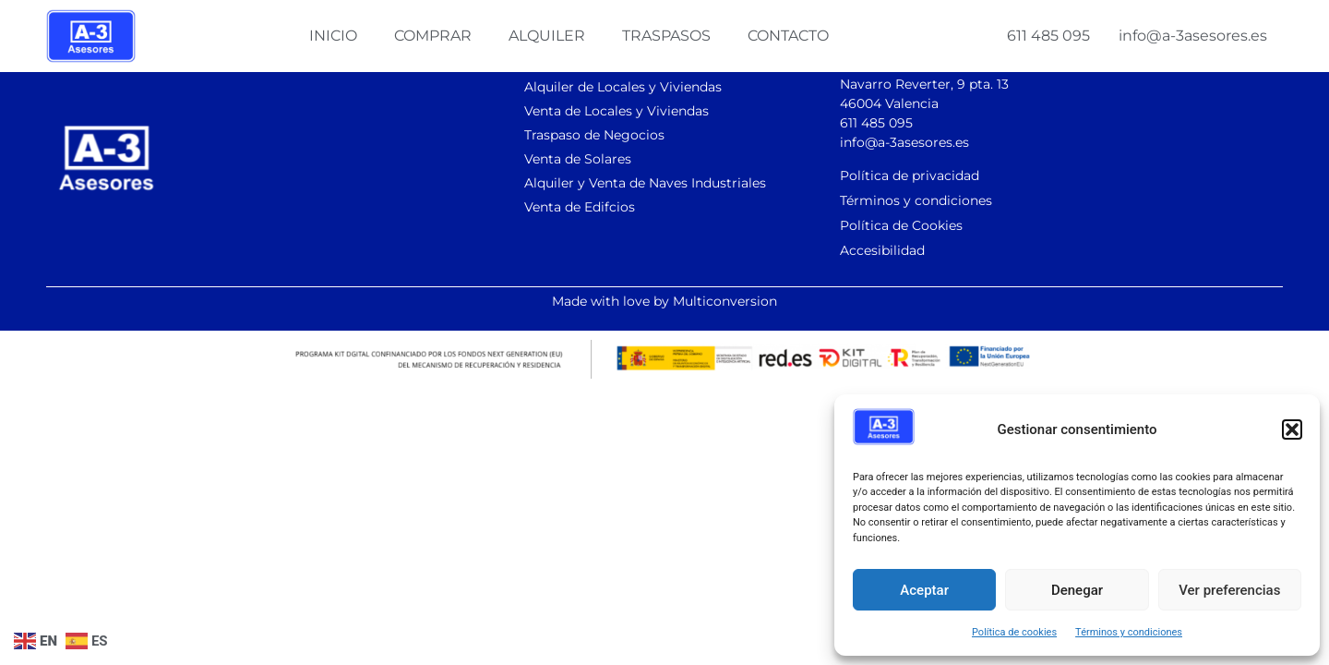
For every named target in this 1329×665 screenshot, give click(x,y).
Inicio (333, 35)
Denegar (1077, 590)
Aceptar (924, 590)
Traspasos (666, 35)
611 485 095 (1048, 35)
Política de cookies (1014, 632)
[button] (1292, 429)
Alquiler (547, 35)
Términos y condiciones (1128, 632)
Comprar (433, 35)
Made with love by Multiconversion (664, 301)
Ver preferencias (1229, 590)
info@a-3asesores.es (1193, 35)
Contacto (788, 35)
